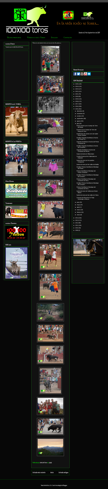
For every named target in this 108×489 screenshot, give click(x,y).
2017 (77, 104)
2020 (77, 96)
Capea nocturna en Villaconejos (85, 154)
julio (78, 123)
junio (78, 202)
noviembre (80, 113)
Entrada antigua (63, 472)
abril (78, 207)
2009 (77, 230)
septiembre (80, 118)
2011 (76, 225)
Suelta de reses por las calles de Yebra (87, 195)
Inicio (52, 472)
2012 (77, 223)
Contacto (68, 37)
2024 (77, 86)
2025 (77, 84)
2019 (77, 99)
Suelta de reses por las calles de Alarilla (88, 164)
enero (78, 214)
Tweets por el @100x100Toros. (14, 47)
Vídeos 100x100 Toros (36, 37)
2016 (77, 106)
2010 (77, 228)
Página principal (14, 37)
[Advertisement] (16, 75)
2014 (77, 218)
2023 (77, 89)
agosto (79, 121)
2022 (77, 91)
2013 (77, 220)
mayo (78, 204)
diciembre (80, 111)
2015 (77, 109)
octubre (79, 116)
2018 (77, 101)
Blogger (65, 485)
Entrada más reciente (39, 472)
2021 (77, 94)
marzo (79, 209)
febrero (79, 212)
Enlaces (54, 37)
